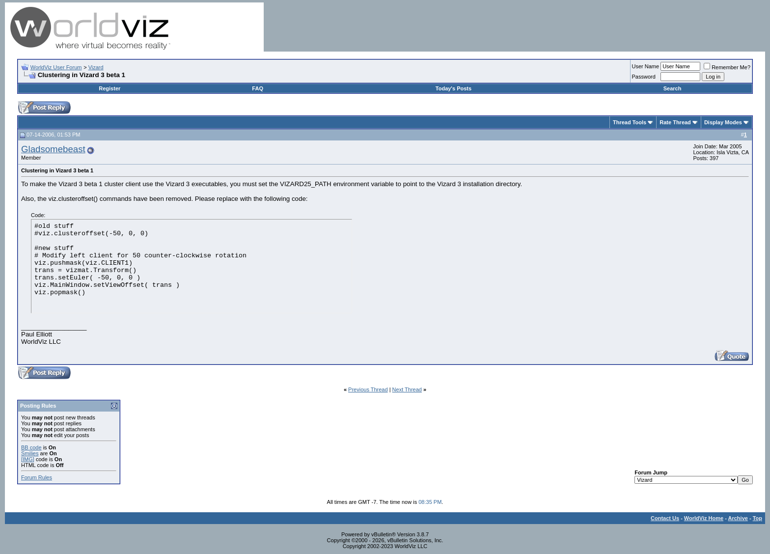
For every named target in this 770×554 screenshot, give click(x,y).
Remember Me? (727, 67)
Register (109, 88)
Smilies (29, 453)
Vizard (96, 67)
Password (644, 77)
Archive (738, 518)
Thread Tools (629, 122)
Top (757, 518)
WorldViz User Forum (56, 67)
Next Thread (407, 389)
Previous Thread (368, 389)
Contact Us (665, 518)
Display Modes (723, 122)
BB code (31, 447)
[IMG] (27, 459)
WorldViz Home (703, 518)
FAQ (257, 88)
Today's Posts (453, 88)
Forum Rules (36, 477)
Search (672, 88)
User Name (646, 66)
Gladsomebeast (53, 149)
